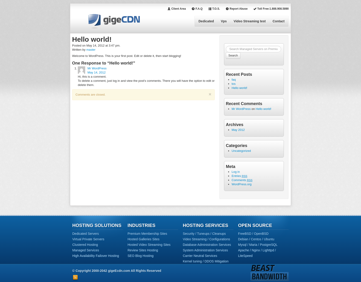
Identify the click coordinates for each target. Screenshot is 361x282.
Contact (279, 21)
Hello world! (239, 88)
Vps (224, 21)
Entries (239, 176)
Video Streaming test (250, 21)
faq (234, 79)
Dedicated (206, 21)
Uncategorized (241, 151)
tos (234, 83)
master (91, 49)
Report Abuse (236, 8)
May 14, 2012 (96, 72)
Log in (236, 171)
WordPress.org (241, 184)
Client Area (176, 8)
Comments (242, 180)
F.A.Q (197, 8)
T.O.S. (214, 8)
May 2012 (238, 130)
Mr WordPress (97, 68)
